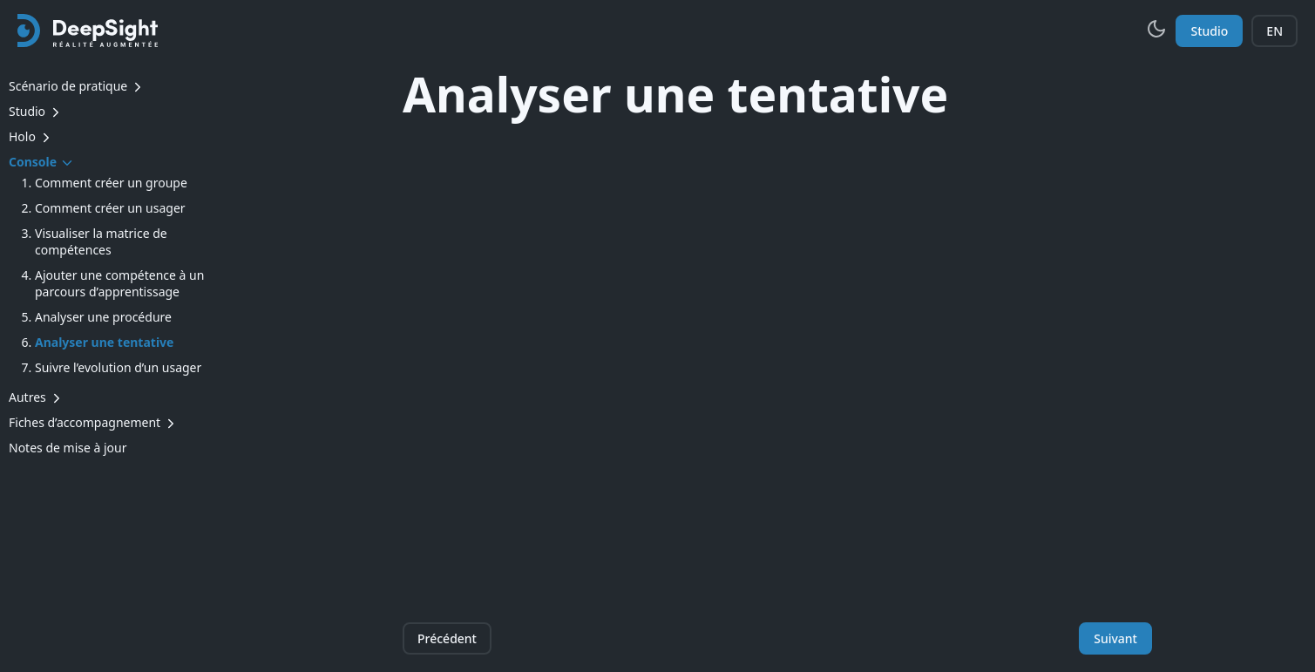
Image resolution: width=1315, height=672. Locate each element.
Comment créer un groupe (111, 182)
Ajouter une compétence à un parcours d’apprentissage (119, 283)
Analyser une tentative (104, 342)
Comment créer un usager (110, 208)
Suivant (1115, 638)
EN (1274, 31)
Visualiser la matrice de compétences (101, 241)
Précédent (447, 638)
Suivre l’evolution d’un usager (118, 367)
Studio (1209, 31)
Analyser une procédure (103, 317)
